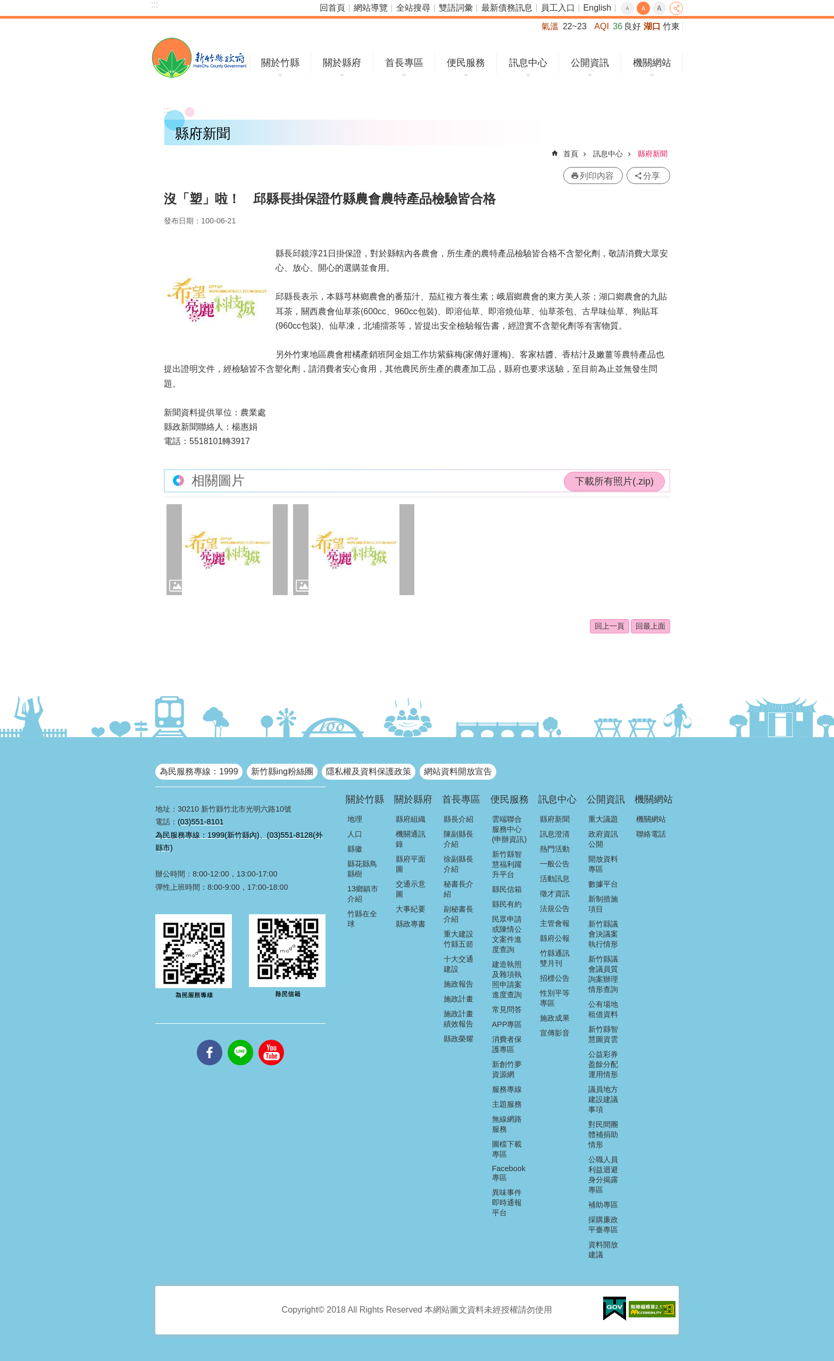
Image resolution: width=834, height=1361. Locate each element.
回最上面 (650, 626)
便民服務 (466, 62)
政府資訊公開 (603, 839)
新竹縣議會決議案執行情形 (603, 934)
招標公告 (555, 978)
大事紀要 (411, 909)
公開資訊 (590, 62)
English (597, 7)
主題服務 (507, 1104)
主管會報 (555, 923)
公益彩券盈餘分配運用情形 (603, 1064)
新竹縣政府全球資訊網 (199, 58)
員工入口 (558, 7)
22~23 (575, 26)
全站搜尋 (413, 7)
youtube (271, 1039)
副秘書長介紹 (458, 914)
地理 (354, 819)
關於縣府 (342, 62)
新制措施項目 (603, 904)
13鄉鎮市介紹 (362, 893)
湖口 (652, 26)
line (240, 1039)
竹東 (671, 26)
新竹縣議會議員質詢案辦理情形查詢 (603, 974)
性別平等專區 (555, 998)
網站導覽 (371, 7)
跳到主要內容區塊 (5, 5)
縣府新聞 (653, 153)
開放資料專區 (603, 864)
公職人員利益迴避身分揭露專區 (603, 1174)
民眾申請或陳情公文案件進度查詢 (507, 934)
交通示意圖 (411, 889)
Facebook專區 (509, 1173)
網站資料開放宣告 (458, 771)
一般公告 (555, 863)
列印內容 (597, 175)
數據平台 (603, 884)
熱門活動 (555, 849)
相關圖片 (218, 480)
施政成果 (555, 1018)
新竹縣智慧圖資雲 (603, 1034)
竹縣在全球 (362, 918)
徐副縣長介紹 (458, 864)
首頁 (570, 153)
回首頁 (332, 7)
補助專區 (603, 1204)
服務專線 (507, 1089)
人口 (354, 834)
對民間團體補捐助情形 (603, 1134)
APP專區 (507, 1024)
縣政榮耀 (458, 1038)
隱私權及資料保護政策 (368, 771)
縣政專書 (411, 924)
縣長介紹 (458, 819)
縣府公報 (555, 938)
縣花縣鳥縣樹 (362, 868)
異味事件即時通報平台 (507, 1202)
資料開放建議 (603, 1249)
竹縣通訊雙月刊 (555, 958)
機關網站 (652, 62)
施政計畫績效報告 (458, 1018)
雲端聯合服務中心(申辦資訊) (509, 829)
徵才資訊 (555, 893)
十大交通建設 (458, 964)
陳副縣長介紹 (458, 839)
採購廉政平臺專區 (603, 1224)
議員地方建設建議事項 (603, 1099)
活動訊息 (555, 878)
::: (154, 4)
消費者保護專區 (507, 1044)
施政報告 (458, 984)
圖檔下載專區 (507, 1149)
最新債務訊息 (506, 7)
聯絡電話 (651, 834)
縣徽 (354, 849)
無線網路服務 (507, 1124)
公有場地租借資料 (603, 1009)
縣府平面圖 (411, 864)
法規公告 (555, 908)
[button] (227, 549)
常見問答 (507, 1009)
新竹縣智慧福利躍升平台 (507, 864)
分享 (676, 8)
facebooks (209, 1039)
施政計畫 (458, 999)
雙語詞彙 (456, 7)
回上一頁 (609, 626)
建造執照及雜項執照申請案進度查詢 (507, 979)
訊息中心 (528, 62)
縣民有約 (507, 904)
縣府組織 (411, 819)
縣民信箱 (507, 889)
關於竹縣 (280, 62)
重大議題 (603, 819)
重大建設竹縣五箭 (458, 939)
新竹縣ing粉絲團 (282, 771)
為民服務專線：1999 (199, 771)
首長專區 (404, 62)
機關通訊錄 (411, 839)
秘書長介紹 (458, 889)
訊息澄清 (555, 834)
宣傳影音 (555, 1033)
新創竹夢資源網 (507, 1069)
